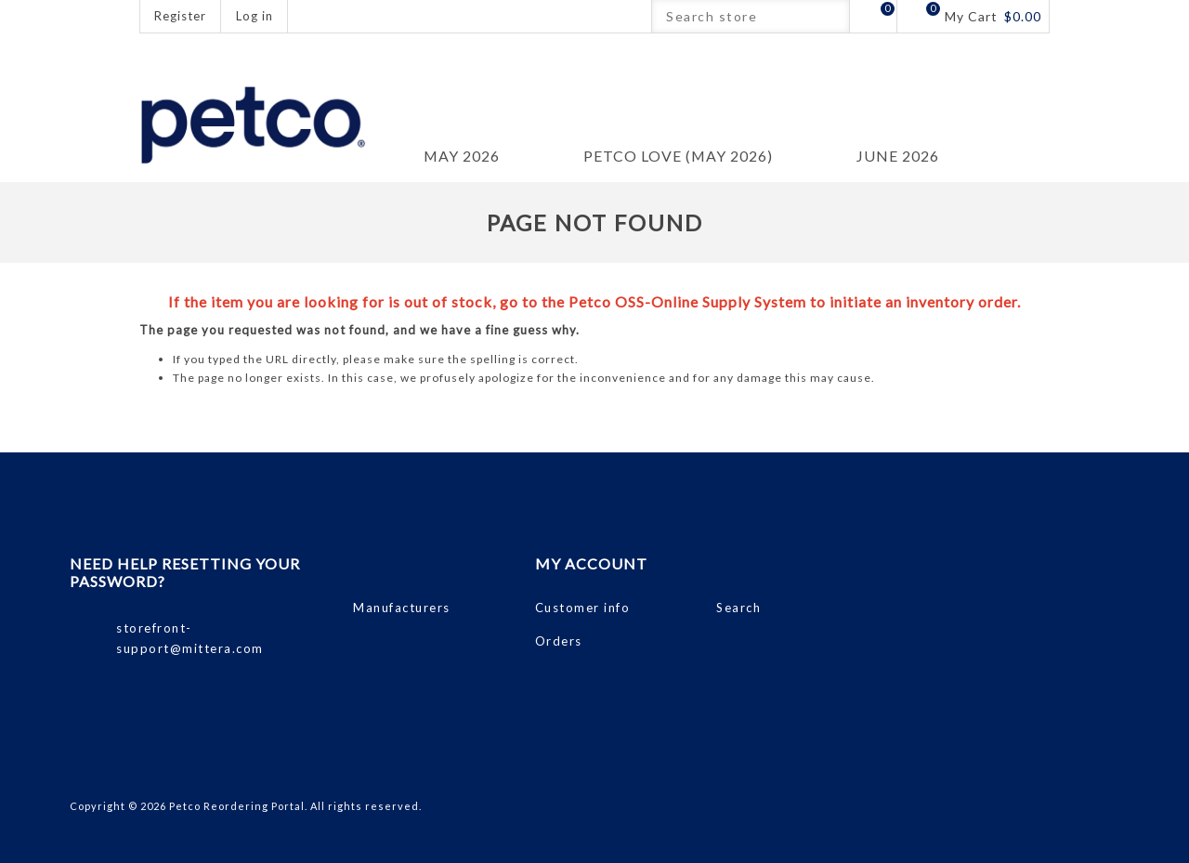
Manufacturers (402, 607)
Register (180, 15)
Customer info (583, 607)
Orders (558, 641)
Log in (254, 15)
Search (833, 16)
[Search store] (734, 16)
